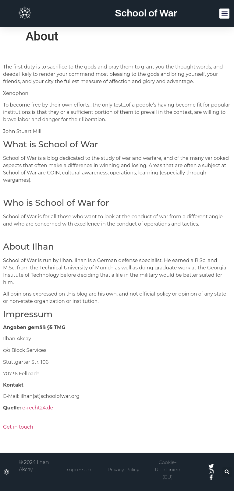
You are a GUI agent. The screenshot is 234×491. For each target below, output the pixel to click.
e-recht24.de (37, 408)
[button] (224, 14)
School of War (146, 13)
